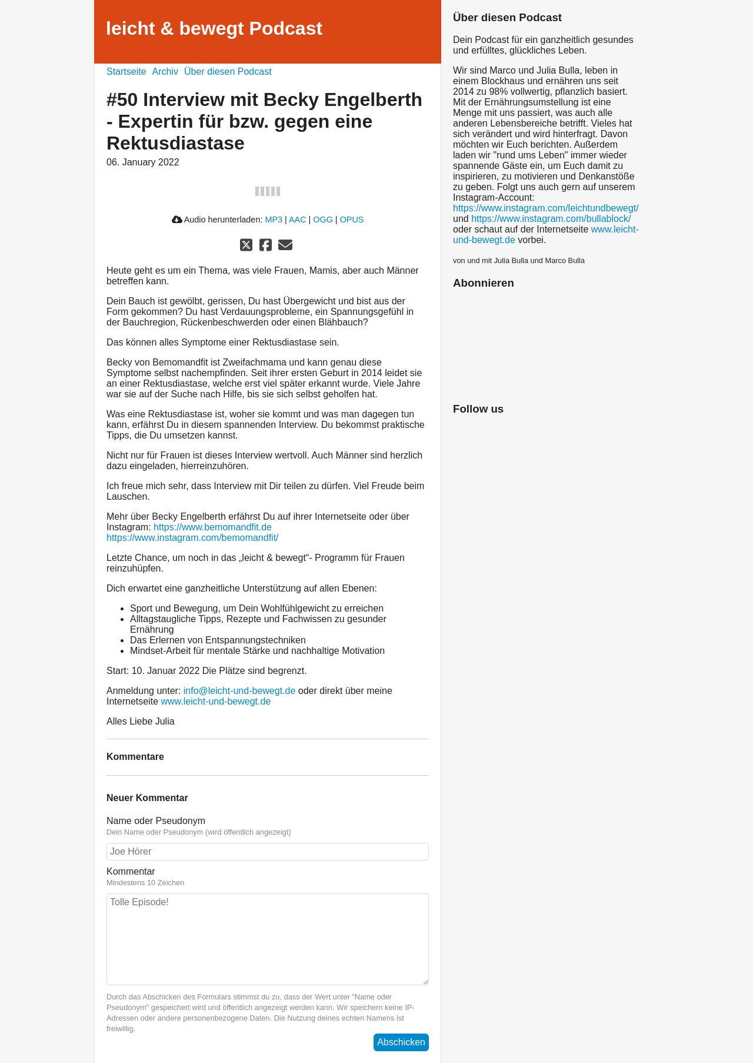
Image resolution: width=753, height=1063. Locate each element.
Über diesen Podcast (228, 72)
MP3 (273, 219)
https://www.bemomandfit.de (213, 527)
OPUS (352, 219)
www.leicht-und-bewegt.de (216, 701)
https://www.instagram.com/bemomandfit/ (192, 538)
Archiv (165, 72)
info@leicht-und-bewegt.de (240, 691)
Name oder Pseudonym (155, 821)
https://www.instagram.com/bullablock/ (551, 219)
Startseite (126, 72)
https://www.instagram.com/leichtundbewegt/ (546, 208)
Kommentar (130, 871)
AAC (297, 219)
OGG (323, 219)
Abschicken (401, 1042)
